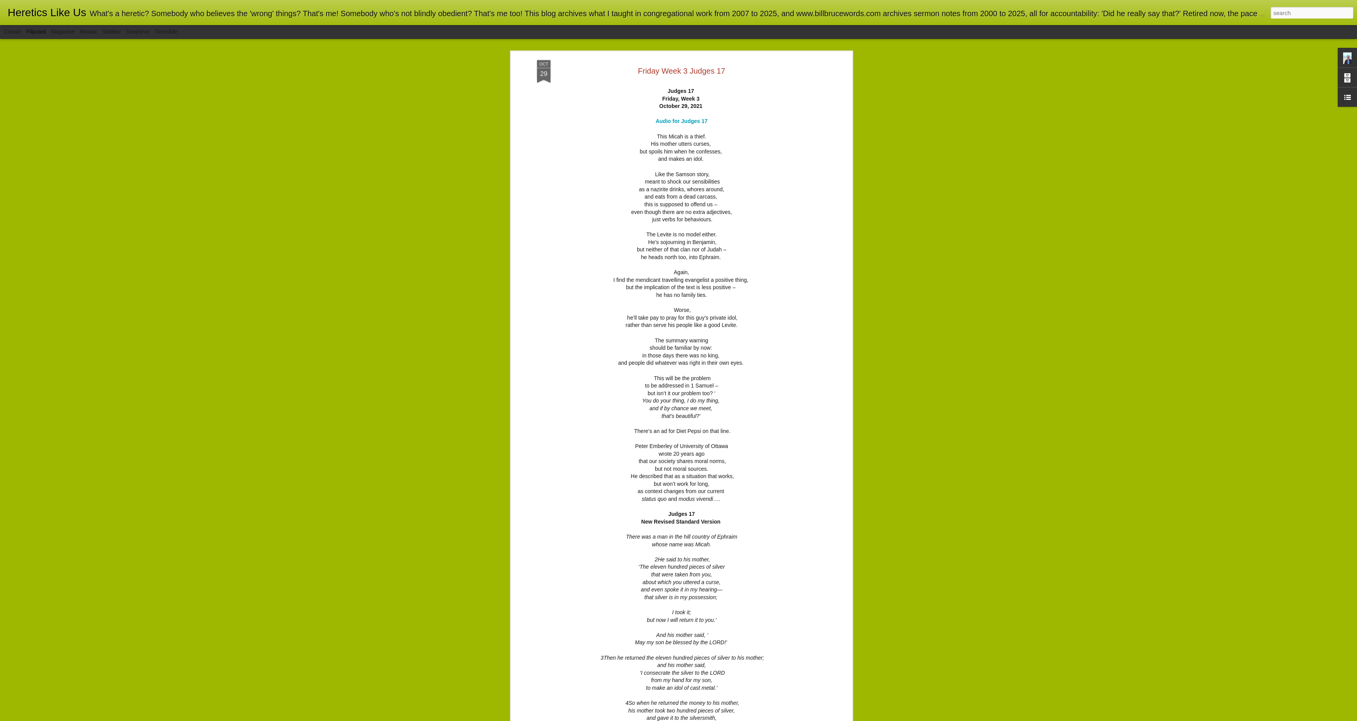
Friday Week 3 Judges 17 (681, 59)
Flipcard (36, 32)
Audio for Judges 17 (682, 109)
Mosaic (88, 32)
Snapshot (137, 32)
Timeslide (166, 32)
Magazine (63, 32)
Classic (12, 32)
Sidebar (112, 32)
